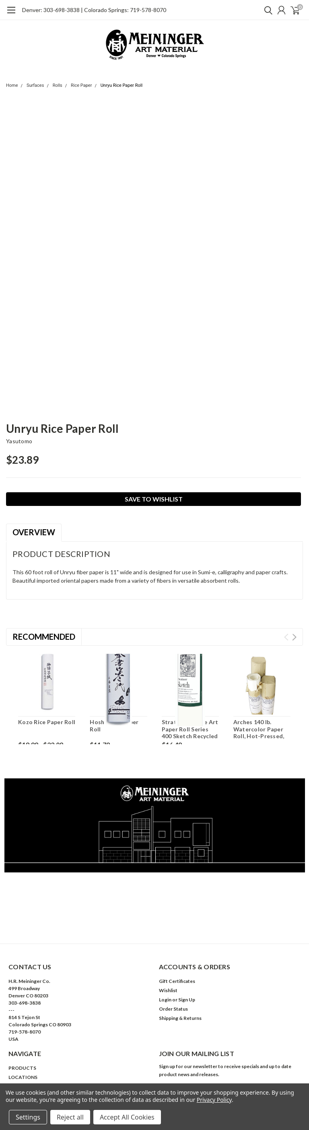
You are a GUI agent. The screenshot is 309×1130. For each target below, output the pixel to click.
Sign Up (186, 1000)
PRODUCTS (22, 1068)
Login (165, 1000)
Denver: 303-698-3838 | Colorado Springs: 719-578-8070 (94, 9)
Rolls (57, 85)
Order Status (173, 1009)
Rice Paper (81, 85)
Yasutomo (19, 441)
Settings (28, 1117)
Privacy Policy (214, 1099)
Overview (33, 532)
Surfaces (35, 85)
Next (294, 637)
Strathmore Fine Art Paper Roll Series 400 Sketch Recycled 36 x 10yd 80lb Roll (190, 733)
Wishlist (168, 990)
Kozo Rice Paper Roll (46, 722)
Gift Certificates (177, 981)
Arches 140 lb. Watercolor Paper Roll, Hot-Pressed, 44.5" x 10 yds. (258, 733)
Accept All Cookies (127, 1117)
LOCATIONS (22, 1077)
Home (12, 85)
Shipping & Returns (180, 1018)
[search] (266, 10)
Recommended (43, 636)
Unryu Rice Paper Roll (122, 85)
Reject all (70, 1117)
